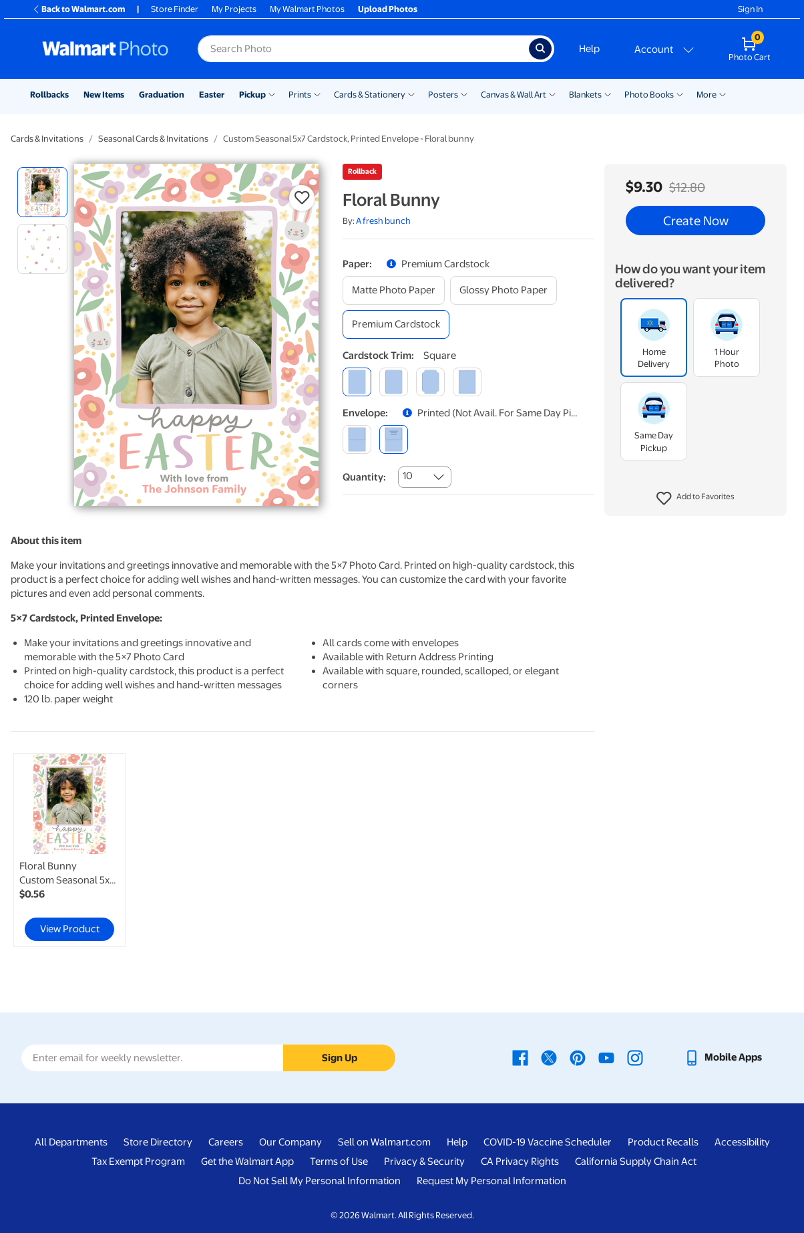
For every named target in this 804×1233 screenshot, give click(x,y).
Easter (211, 95)
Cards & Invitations (47, 139)
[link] (69, 850)
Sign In (750, 9)
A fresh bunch (383, 221)
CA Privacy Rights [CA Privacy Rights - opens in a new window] (520, 1161)
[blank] (357, 439)
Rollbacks (49, 95)
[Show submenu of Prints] (317, 94)
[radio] (42, 192)
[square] (357, 382)
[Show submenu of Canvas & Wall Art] (552, 94)
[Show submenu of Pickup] (272, 94)
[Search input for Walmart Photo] (363, 48)
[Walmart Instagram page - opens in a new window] (635, 1057)
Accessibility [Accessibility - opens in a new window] (742, 1142)
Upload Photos (387, 9)
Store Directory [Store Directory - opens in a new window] (158, 1142)
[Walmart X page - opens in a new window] (549, 1057)
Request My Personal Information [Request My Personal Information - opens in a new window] (491, 1181)
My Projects (234, 9)
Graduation (161, 95)
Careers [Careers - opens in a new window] (225, 1142)
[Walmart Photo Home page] (105, 49)
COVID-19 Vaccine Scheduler (547, 1142)
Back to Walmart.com (78, 9)
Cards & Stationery (369, 95)
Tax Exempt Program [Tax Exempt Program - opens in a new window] (138, 1161)
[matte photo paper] (394, 290)
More (706, 95)
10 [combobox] (408, 476)
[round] (393, 382)
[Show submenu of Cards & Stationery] (411, 94)
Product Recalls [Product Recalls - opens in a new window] (663, 1142)
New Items (103, 95)
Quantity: (364, 477)
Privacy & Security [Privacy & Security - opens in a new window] (424, 1161)
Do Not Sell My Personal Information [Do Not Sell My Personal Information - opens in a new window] (319, 1181)
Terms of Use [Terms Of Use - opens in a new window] (339, 1161)
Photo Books (649, 95)
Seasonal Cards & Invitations (153, 139)
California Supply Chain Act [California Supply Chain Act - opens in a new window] (635, 1161)
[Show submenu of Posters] (464, 94)
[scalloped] (467, 382)
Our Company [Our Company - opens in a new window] (290, 1142)
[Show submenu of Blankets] (608, 94)
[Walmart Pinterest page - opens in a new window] (578, 1057)
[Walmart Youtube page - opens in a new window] (606, 1057)
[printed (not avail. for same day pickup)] (393, 439)
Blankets (585, 95)
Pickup (252, 95)
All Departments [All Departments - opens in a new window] (71, 1142)
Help (589, 49)
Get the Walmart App (247, 1161)
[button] (695, 498)
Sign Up (339, 1058)
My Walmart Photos (307, 9)
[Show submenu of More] (723, 94)
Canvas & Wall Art (513, 95)
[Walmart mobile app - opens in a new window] (723, 1057)
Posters (443, 95)
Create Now (696, 220)
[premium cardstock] (396, 324)
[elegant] (430, 382)
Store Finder (174, 9)
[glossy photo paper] (503, 290)
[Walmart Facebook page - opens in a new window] (520, 1057)
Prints (299, 95)
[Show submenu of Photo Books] (680, 94)
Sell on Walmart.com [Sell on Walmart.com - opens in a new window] (384, 1142)
